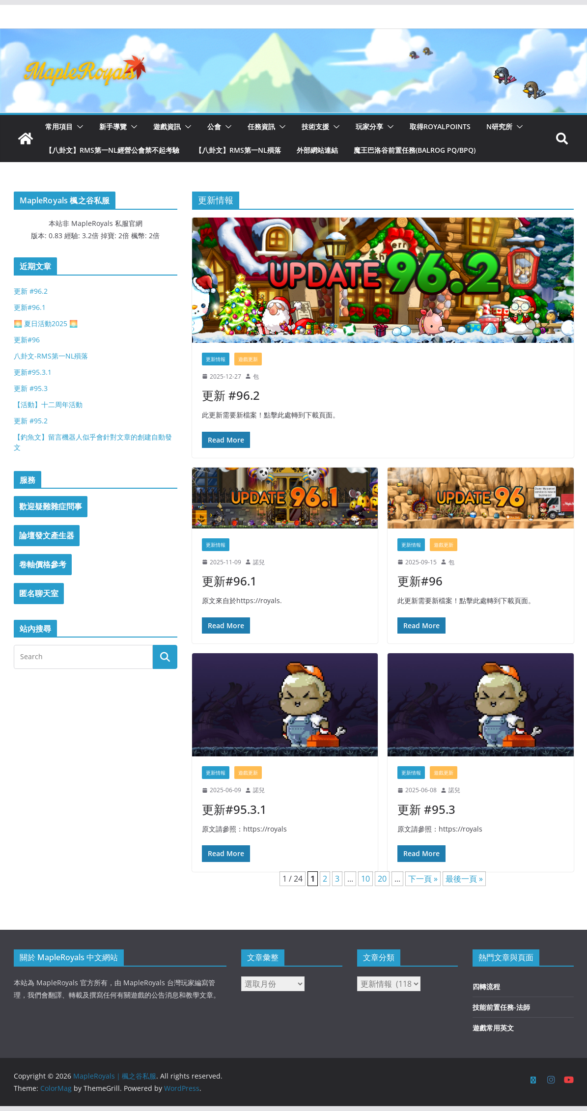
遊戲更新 (248, 359)
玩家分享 (369, 126)
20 (382, 878)
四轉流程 (486, 986)
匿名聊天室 (38, 593)
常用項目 (59, 126)
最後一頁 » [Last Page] (464, 878)
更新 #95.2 (31, 420)
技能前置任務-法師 (501, 1007)
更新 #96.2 (231, 395)
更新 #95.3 (426, 809)
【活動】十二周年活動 (48, 404)
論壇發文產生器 (46, 535)
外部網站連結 (317, 150)
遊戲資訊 (167, 126)
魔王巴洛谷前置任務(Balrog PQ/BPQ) (414, 150)
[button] (78, 127)
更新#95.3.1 (234, 809)
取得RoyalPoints (440, 126)
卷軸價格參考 (42, 564)
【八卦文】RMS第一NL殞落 (238, 150)
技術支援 (315, 126)
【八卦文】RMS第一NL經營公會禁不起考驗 (112, 150)
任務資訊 (261, 126)
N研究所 (499, 126)
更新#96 (420, 581)
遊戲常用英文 (493, 1027)
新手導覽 (113, 126)
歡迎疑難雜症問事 (50, 506)
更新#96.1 (229, 581)
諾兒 (259, 562)
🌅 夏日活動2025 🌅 (46, 323)
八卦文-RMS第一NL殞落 (51, 356)
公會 (214, 126)
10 (365, 878)
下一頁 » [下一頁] (423, 878)
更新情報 (215, 359)
